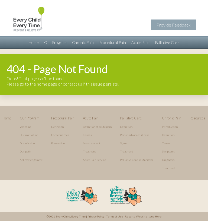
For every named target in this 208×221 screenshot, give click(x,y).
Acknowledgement (31, 159)
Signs (123, 143)
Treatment (89, 151)
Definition (57, 126)
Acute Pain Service (94, 159)
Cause (166, 143)
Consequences (60, 134)
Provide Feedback (174, 24)
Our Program (55, 42)
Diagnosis (168, 159)
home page (47, 83)
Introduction (170, 126)
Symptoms (168, 151)
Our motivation (29, 134)
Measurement (91, 143)
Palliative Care (167, 42)
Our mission (27, 143)
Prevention (58, 143)
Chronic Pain (83, 42)
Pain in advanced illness (134, 134)
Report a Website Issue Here (143, 216)
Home (34, 42)
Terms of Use (114, 216)
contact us (72, 83)
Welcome (25, 126)
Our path (25, 151)
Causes (87, 134)
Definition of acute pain (97, 126)
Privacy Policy (95, 216)
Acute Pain (140, 42)
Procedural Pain (112, 42)
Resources (197, 118)
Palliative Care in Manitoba (136, 159)
